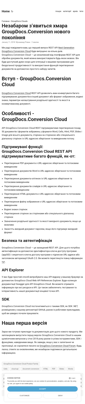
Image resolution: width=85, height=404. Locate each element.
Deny (60, 395)
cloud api (15, 369)
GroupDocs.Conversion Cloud (16, 93)
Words (70, 369)
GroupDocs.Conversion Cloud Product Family (21, 364)
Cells (5, 369)
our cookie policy (27, 383)
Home (6, 11)
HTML (45, 369)
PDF (53, 369)
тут (3, 261)
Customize (24, 395)
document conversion (31, 369)
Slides (61, 369)
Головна (5, 21)
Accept (42, 389)
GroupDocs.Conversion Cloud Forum (58, 345)
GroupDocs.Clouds (19, 21)
